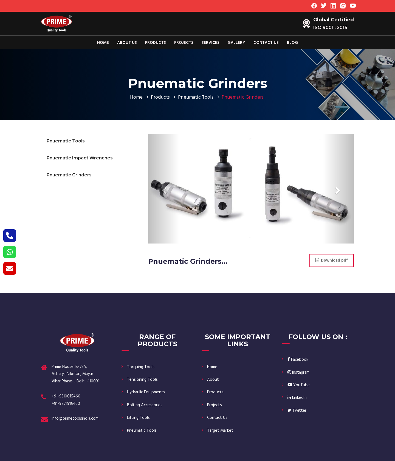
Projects (183, 42)
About (213, 379)
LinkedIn (297, 397)
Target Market (220, 430)
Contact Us (266, 42)
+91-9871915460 (66, 403)
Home (103, 42)
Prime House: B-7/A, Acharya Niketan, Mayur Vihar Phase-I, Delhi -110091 (75, 374)
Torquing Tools (140, 367)
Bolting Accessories (144, 405)
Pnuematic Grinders (69, 174)
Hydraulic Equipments (146, 392)
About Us (127, 42)
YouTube (298, 385)
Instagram (298, 372)
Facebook (297, 359)
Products (155, 42)
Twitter (296, 410)
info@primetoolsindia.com (75, 418)
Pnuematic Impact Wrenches (80, 158)
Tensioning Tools (142, 379)
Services (210, 42)
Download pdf (331, 260)
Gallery (236, 42)
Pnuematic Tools (66, 141)
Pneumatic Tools (195, 97)
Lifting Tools (138, 417)
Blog (292, 42)
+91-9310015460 (66, 396)
